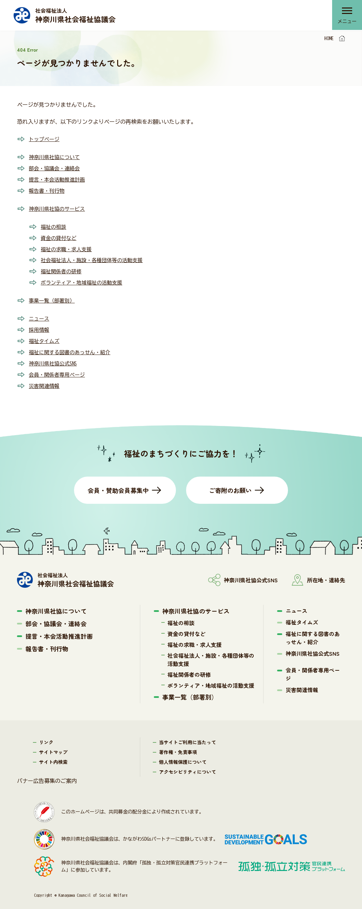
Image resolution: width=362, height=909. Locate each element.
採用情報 (40, 325)
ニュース (40, 314)
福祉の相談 (54, 224)
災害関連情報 (45, 379)
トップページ (45, 139)
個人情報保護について (182, 755)
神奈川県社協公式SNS (54, 358)
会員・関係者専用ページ (59, 369)
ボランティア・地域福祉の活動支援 (84, 279)
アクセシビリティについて (187, 765)
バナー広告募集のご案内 (47, 774)
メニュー (346, 22)
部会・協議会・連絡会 (56, 167)
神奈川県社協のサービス (59, 207)
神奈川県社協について (56, 156)
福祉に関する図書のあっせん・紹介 (72, 347)
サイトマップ (53, 745)
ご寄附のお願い (230, 484)
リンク (46, 736)
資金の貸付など (60, 235)
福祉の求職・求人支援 (68, 246)
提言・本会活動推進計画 (59, 178)
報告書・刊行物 (48, 189)
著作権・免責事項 (178, 745)
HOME (329, 38)
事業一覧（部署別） (53, 296)
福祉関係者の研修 (62, 268)
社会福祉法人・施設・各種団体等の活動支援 (95, 257)
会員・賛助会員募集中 (118, 484)
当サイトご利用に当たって (187, 736)
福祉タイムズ (45, 336)
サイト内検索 (53, 755)
